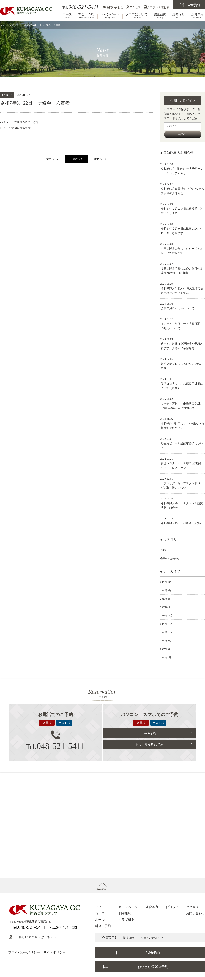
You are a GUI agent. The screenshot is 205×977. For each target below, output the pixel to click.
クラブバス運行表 (158, 7)
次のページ (100, 159)
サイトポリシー (54, 952)
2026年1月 (166, 607)
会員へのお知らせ (171, 558)
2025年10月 (167, 632)
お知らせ (178, 16)
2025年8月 (166, 648)
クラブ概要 (126, 919)
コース (67, 16)
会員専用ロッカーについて (177, 308)
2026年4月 (166, 581)
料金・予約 (86, 16)
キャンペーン (109, 16)
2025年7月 (166, 657)
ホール (100, 919)
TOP (2, 25)
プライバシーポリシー (24, 952)
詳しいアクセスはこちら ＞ (33, 937)
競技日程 (129, 938)
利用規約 (125, 913)
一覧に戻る (76, 159)
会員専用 (197, 16)
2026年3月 (166, 590)
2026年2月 (166, 598)
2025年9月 (166, 640)
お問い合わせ (114, 7)
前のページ (52, 159)
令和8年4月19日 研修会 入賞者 (182, 523)
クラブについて (136, 16)
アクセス (135, 7)
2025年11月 (167, 623)
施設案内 (160, 16)
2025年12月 (167, 615)
